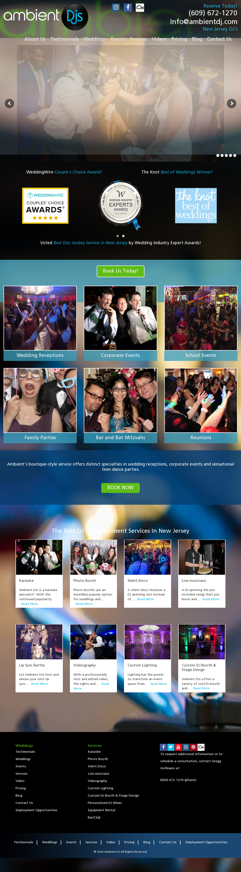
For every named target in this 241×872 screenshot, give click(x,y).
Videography (84, 665)
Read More (29, 604)
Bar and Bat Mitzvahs (120, 438)
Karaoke (26, 581)
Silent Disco (138, 581)
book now (120, 488)
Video (20, 781)
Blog (19, 796)
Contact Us (24, 803)
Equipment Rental (101, 810)
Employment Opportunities (36, 810)
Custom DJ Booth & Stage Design (113, 796)
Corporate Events (120, 355)
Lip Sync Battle (32, 665)
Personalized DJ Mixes (105, 803)
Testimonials (25, 752)
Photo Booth (84, 581)
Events (21, 766)
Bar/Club (94, 817)
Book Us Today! (120, 271)
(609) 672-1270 (213, 13)
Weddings (23, 759)
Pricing (21, 788)
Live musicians (194, 581)
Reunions (200, 438)
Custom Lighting (142, 665)
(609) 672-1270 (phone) (178, 780)
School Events (200, 355)
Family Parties (40, 438)
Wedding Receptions (40, 355)
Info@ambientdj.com (203, 22)
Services (22, 774)
